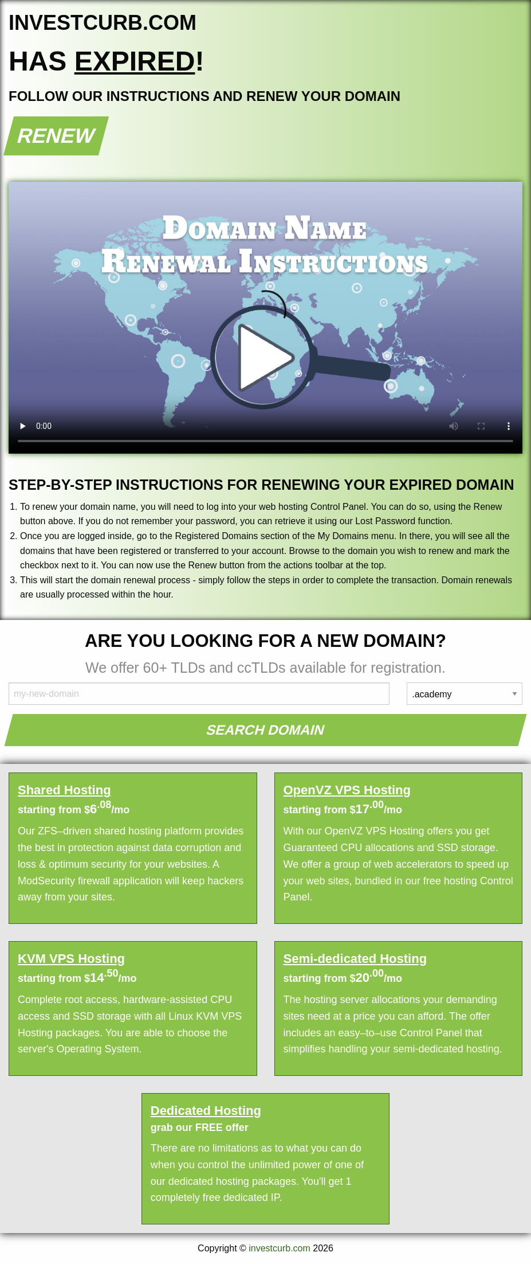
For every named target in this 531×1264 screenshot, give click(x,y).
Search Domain (265, 730)
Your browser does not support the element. (265, 318)
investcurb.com (279, 1248)
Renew (56, 135)
